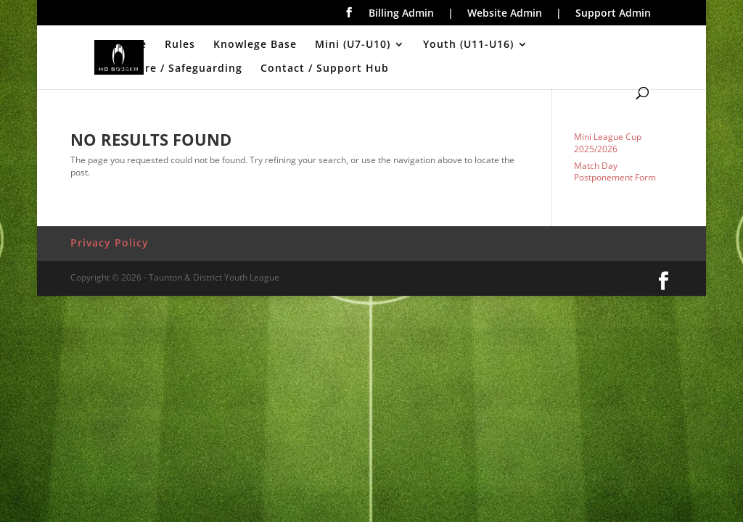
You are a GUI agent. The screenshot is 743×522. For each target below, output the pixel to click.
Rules (180, 45)
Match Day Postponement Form (615, 172)
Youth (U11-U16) (468, 45)
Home (130, 45)
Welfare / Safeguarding (178, 69)
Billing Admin (401, 14)
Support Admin (613, 14)
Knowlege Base (255, 45)
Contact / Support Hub (324, 69)
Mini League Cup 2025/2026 (607, 142)
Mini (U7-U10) (352, 45)
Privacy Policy (109, 242)
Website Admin (504, 14)
